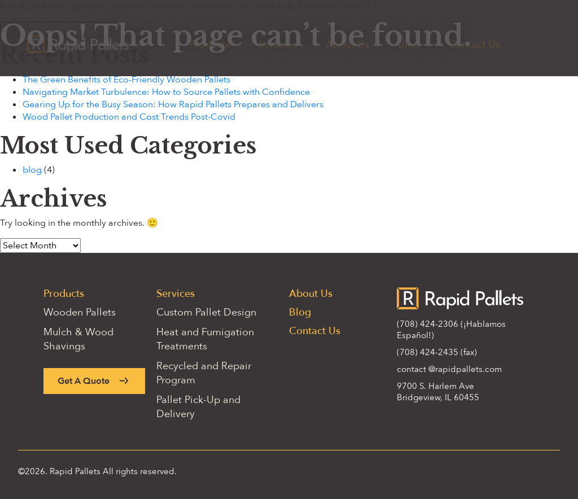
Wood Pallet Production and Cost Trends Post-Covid (129, 117)
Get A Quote (84, 381)
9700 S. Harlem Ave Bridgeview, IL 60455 (438, 391)
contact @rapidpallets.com (449, 369)
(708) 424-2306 (427, 324)
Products (63, 294)
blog (32, 170)
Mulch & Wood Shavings (78, 339)
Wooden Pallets (79, 312)
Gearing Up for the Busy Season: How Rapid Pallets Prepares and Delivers (173, 104)
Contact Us (314, 331)
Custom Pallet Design (206, 312)
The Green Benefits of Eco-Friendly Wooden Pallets (126, 79)
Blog (300, 312)
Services (175, 294)
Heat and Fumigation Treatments (205, 339)
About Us (310, 294)
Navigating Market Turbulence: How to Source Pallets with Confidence (166, 92)
